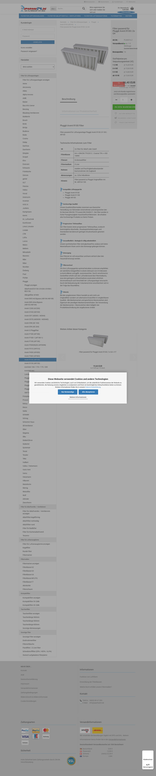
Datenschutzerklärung (93, 387)
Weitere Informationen (78, 397)
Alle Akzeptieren (88, 392)
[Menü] (152, 751)
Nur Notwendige (67, 392)
